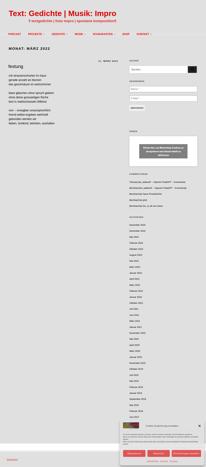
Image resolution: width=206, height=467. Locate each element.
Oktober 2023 (136, 249)
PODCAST (14, 34)
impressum (164, 461)
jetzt (145, 200)
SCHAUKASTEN (104, 34)
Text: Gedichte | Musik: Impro (62, 13)
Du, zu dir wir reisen (153, 206)
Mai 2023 (134, 261)
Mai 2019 (134, 381)
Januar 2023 (135, 273)
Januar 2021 (135, 327)
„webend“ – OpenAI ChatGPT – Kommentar (163, 182)
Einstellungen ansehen (186, 453)
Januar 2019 (135, 393)
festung (15, 66)
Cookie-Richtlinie (153, 461)
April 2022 (134, 279)
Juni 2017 (134, 417)
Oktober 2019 (136, 369)
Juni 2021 (134, 315)
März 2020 (134, 351)
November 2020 (137, 333)
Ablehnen (158, 453)
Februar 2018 (136, 411)
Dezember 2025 (137, 225)
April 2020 (134, 345)
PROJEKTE (36, 34)
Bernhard (134, 188)
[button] (199, 425)
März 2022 (134, 285)
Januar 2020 (135, 357)
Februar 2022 (136, 291)
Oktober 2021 (136, 303)
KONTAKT (144, 34)
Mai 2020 (134, 339)
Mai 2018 (134, 405)
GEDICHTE (60, 34)
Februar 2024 (136, 243)
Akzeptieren (134, 453)
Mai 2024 (134, 237)
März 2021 (134, 321)
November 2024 (137, 231)
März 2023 (134, 267)
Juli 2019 (133, 375)
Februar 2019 (136, 387)
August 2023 (135, 255)
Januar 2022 (135, 297)
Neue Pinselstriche (152, 194)
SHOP (126, 34)
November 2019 (137, 363)
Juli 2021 (133, 309)
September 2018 (137, 399)
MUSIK (81, 34)
